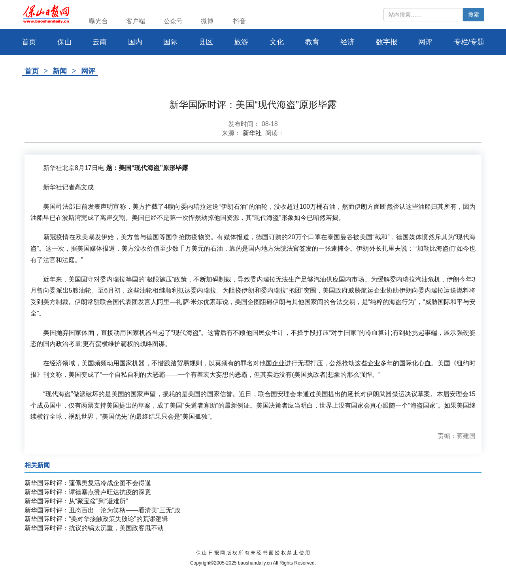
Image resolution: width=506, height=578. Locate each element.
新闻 (60, 71)
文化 (277, 42)
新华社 (252, 133)
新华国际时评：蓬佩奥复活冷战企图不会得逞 (88, 483)
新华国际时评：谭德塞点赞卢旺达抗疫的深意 (88, 492)
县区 (206, 42)
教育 (312, 42)
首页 (32, 71)
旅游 (241, 42)
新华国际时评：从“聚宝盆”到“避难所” (76, 501)
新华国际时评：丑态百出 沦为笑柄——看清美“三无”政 (103, 510)
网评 (425, 42)
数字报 (386, 42)
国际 (170, 42)
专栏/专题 (469, 42)
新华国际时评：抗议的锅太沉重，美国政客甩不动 (94, 528)
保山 (64, 42)
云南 (100, 42)
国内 (135, 42)
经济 (347, 42)
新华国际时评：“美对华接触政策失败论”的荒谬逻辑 (96, 519)
